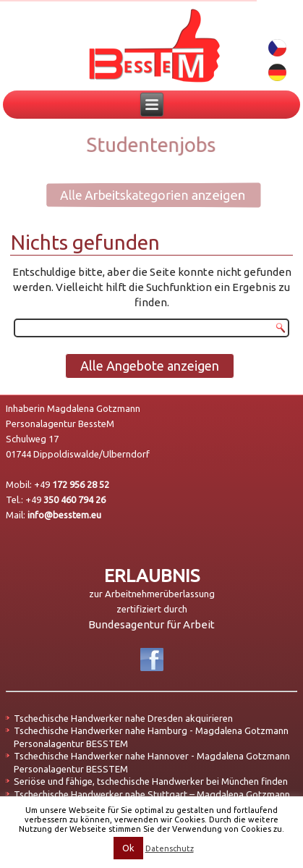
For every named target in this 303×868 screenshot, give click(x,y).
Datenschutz (169, 848)
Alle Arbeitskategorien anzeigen (143, 195)
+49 (71, 484)
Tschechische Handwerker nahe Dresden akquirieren (123, 718)
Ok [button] (128, 848)
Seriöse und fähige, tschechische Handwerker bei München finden (151, 781)
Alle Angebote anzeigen (149, 365)
